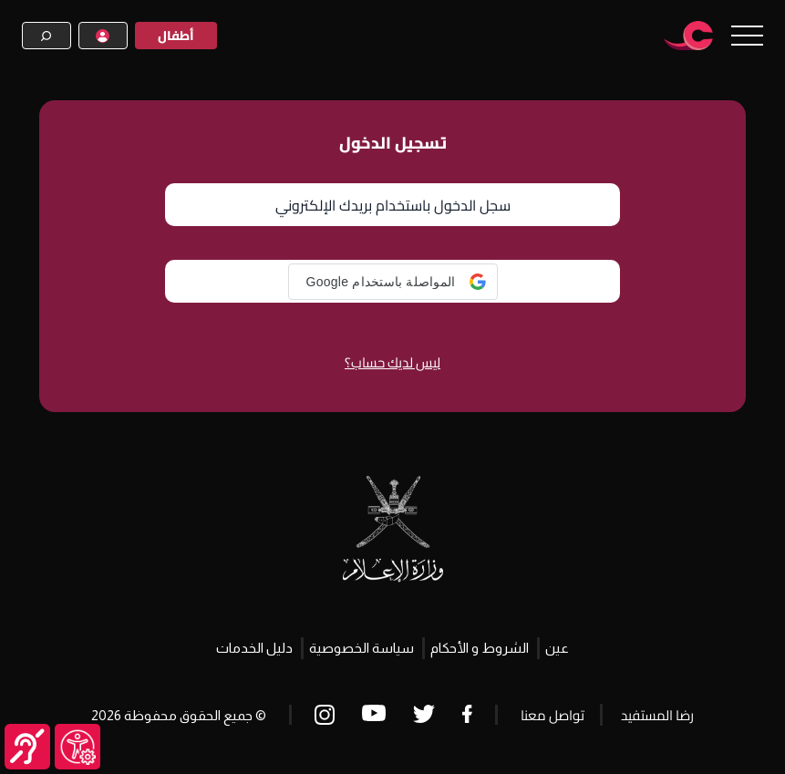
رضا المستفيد (657, 715)
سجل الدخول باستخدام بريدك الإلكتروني (393, 205)
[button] (393, 281)
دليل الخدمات (254, 647)
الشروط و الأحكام (479, 647)
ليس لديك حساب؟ (392, 362)
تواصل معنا (552, 715)
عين (557, 647)
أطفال (176, 35)
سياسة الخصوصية (361, 647)
